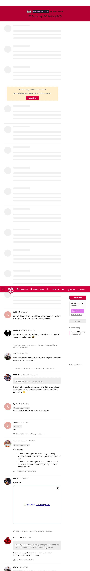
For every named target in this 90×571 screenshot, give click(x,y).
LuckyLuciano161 (22, 122)
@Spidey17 (20, 95)
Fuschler (19, 511)
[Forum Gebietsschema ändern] (55, 3)
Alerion (18, 140)
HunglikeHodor (22, 342)
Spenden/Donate (8, 569)
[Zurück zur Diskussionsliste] (3, 3)
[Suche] (47, 3)
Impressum (67, 569)
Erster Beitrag (74, 41)
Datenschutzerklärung (79, 569)
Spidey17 (19, 285)
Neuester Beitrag (75, 79)
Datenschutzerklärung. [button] (39, 566)
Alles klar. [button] (85, 563)
